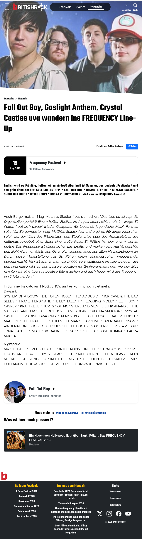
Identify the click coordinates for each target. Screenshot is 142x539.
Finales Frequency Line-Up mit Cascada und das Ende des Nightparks (71, 510)
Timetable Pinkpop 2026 (71, 504)
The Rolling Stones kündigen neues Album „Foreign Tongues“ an (71, 519)
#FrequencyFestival (67, 413)
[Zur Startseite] (4, 476)
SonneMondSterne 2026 (26, 506)
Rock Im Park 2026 (27, 516)
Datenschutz (115, 505)
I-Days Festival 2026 (26, 491)
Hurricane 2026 (26, 501)
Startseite (9, 99)
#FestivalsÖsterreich (93, 413)
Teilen (132, 146)
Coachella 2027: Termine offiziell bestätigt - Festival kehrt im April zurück (71, 495)
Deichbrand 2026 (27, 511)
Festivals (65, 7)
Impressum (115, 498)
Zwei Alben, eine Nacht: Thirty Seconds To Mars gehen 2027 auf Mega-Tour (71, 529)
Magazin (22, 99)
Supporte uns (115, 491)
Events (80, 7)
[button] (65, 7)
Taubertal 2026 (27, 496)
